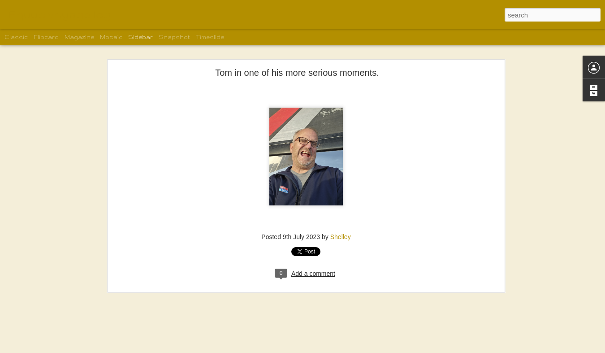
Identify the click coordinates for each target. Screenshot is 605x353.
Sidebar (140, 37)
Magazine (79, 37)
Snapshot (174, 37)
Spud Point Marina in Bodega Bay (62, 337)
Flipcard (46, 37)
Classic (16, 37)
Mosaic (111, 37)
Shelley (340, 195)
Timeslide (210, 37)
